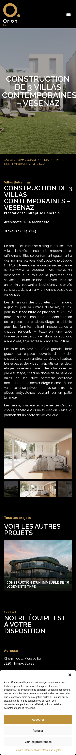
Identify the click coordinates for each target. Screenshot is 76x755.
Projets (20, 159)
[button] (70, 675)
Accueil (8, 159)
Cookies (19, 750)
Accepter (38, 719)
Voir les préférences (38, 742)
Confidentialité (33, 750)
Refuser (38, 731)
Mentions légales (52, 750)
